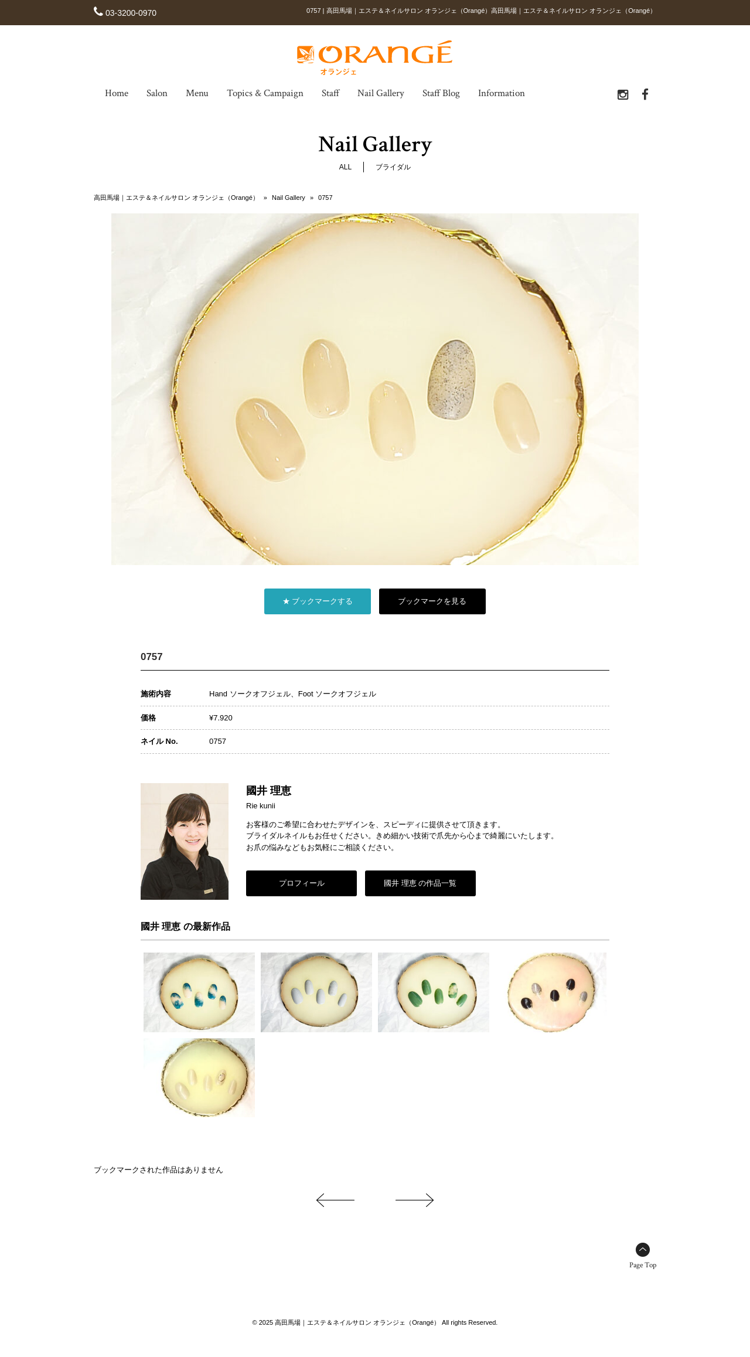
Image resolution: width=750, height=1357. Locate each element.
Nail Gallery (288, 198)
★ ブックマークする (317, 601)
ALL (345, 168)
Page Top (642, 1265)
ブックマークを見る (432, 601)
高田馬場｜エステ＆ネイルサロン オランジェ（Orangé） (176, 198)
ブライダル (393, 168)
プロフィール (302, 883)
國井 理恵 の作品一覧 (420, 883)
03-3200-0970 (130, 13)
